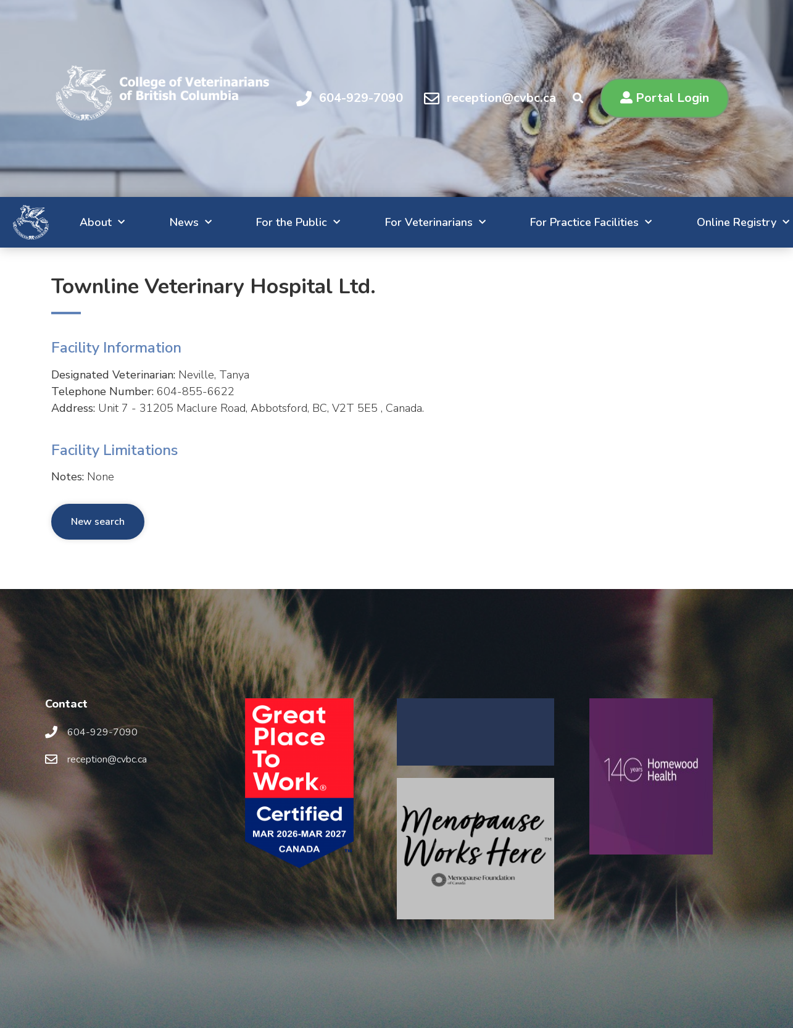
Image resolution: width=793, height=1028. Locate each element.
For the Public (255, 222)
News (139, 222)
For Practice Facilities (564, 222)
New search (98, 522)
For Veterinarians (399, 222)
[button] (664, 98)
